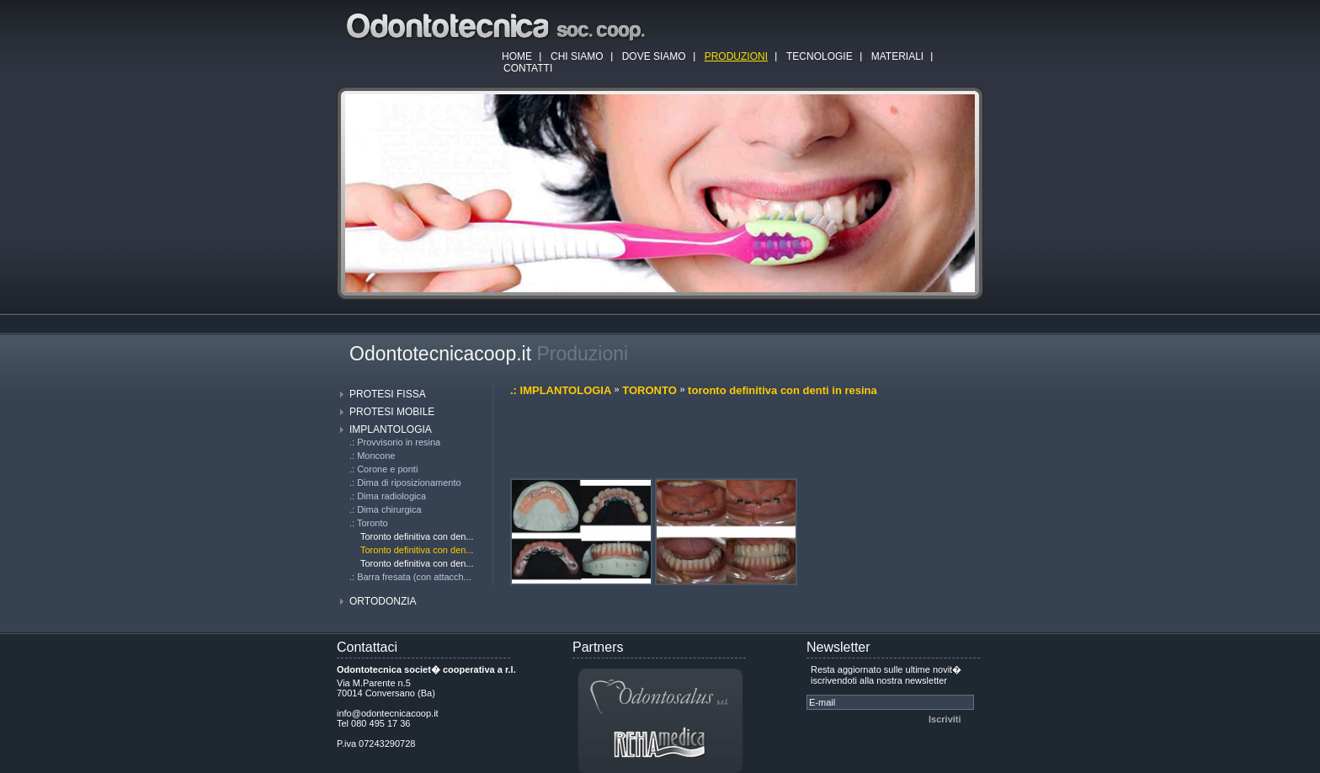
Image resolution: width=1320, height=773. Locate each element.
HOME (517, 56)
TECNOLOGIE (819, 56)
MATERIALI (897, 56)
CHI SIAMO (577, 56)
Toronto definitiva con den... (417, 536)
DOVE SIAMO (654, 56)
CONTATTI (527, 68)
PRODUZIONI (736, 56)
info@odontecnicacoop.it (388, 713)
